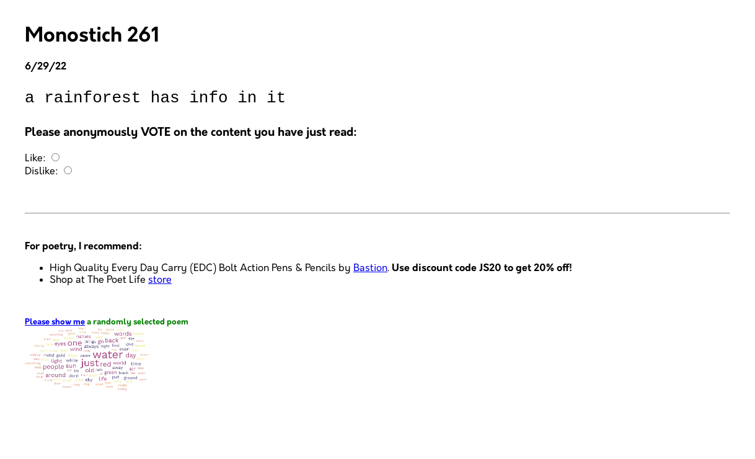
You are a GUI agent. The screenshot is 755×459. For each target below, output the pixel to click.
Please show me (55, 326)
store (160, 284)
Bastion (370, 272)
